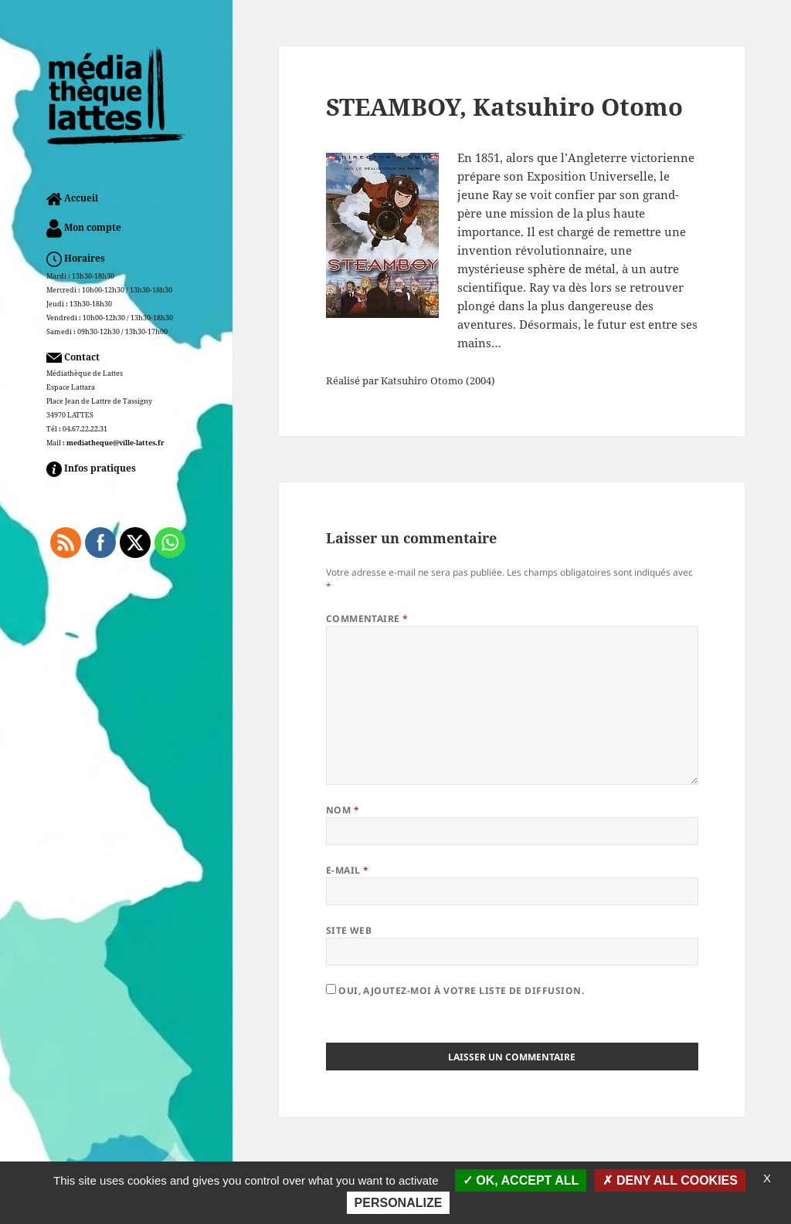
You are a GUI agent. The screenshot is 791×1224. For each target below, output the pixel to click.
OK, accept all (521, 1180)
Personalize (399, 1202)
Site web (349, 930)
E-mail (347, 870)
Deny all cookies (670, 1180)
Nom (342, 810)
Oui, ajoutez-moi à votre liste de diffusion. (455, 990)
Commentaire (367, 618)
